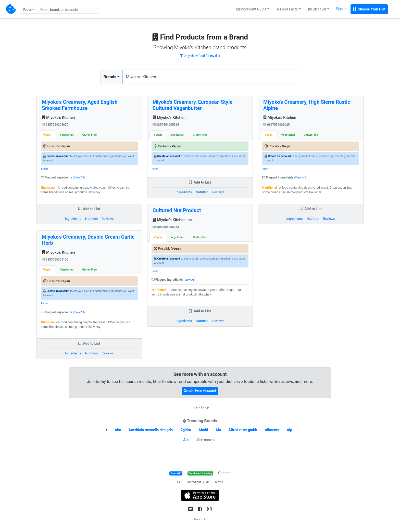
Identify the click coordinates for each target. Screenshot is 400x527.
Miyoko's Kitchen (58, 117)
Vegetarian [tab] (66, 134)
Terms (219, 482)
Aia (218, 430)
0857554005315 (166, 124)
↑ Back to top (200, 407)
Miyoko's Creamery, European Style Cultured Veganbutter (192, 105)
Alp (289, 430)
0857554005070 (55, 124)
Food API (175, 473)
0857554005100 (55, 259)
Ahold (203, 430)
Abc (118, 430)
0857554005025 (276, 124)
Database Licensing (200, 473)
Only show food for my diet (200, 56)
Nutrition (91, 219)
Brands (110, 76)
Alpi (186, 440)
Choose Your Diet (369, 9)
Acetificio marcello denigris (151, 430)
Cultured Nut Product (177, 210)
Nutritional (48, 187)
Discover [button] (317, 9)
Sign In (341, 9)
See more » (206, 440)
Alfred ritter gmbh (243, 430)
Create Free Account (200, 391)
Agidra (185, 430)
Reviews (108, 219)
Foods (27, 9)
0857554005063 (166, 227)
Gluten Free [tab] (89, 134)
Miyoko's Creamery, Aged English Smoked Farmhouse (79, 105)
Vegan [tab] (47, 134)
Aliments (272, 430)
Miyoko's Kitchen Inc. (173, 219)
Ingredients (73, 219)
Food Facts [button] (287, 9)
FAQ (180, 482)
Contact (224, 473)
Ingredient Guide (198, 482)
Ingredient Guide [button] (251, 9)
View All (79, 177)
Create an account (57, 156)
